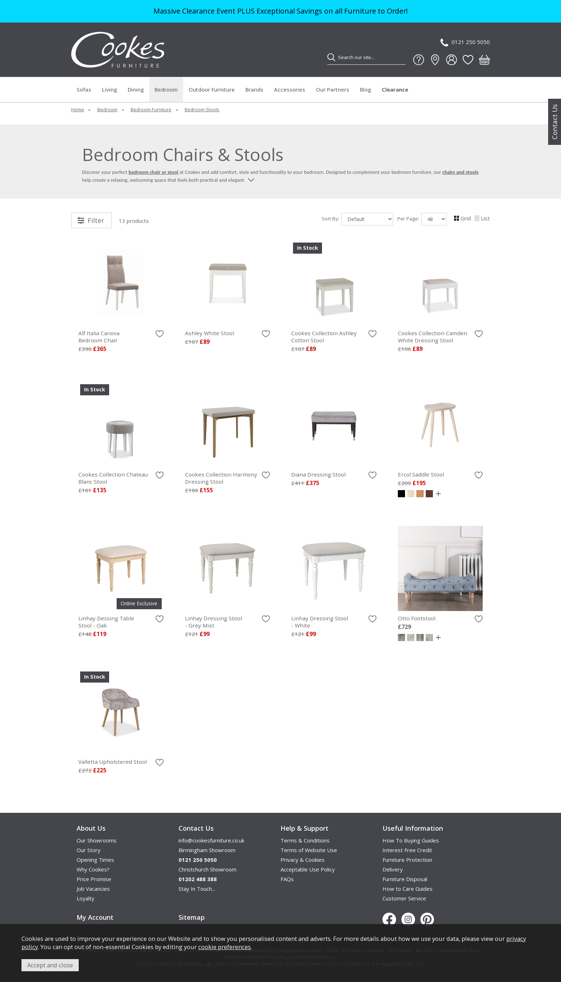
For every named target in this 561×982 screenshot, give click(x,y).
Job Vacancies (93, 888)
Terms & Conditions (305, 840)
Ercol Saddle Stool (421, 474)
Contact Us (554, 122)
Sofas (84, 89)
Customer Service (404, 898)
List (482, 218)
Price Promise (94, 879)
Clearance (395, 89)
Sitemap (192, 917)
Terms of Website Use (308, 850)
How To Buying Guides (410, 840)
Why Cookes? (93, 869)
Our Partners (332, 89)
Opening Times (95, 859)
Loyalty (85, 898)
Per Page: (422, 219)
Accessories (289, 89)
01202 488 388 (198, 879)
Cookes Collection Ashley (333, 336)
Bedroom (166, 89)
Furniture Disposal (404, 879)
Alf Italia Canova (121, 336)
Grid (462, 218)
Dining (136, 89)
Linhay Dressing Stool (227, 622)
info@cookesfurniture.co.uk (211, 840)
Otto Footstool (416, 618)
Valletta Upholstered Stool (112, 761)
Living (109, 89)
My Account (95, 917)
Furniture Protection (407, 859)
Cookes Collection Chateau (121, 478)
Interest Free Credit (407, 850)
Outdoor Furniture (212, 89)
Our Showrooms (97, 840)
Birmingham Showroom (207, 850)
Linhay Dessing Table (121, 622)
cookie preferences (224, 947)
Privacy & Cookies (302, 859)
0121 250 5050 (465, 42)
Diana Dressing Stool (318, 474)
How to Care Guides (407, 888)
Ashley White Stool (209, 333)
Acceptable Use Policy (307, 869)
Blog (365, 89)
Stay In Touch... (197, 888)
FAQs (287, 879)
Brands (254, 89)
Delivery (392, 869)
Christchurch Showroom (207, 869)
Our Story (89, 850)
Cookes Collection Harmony (227, 478)
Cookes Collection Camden (440, 336)
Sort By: (357, 219)
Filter (96, 220)
